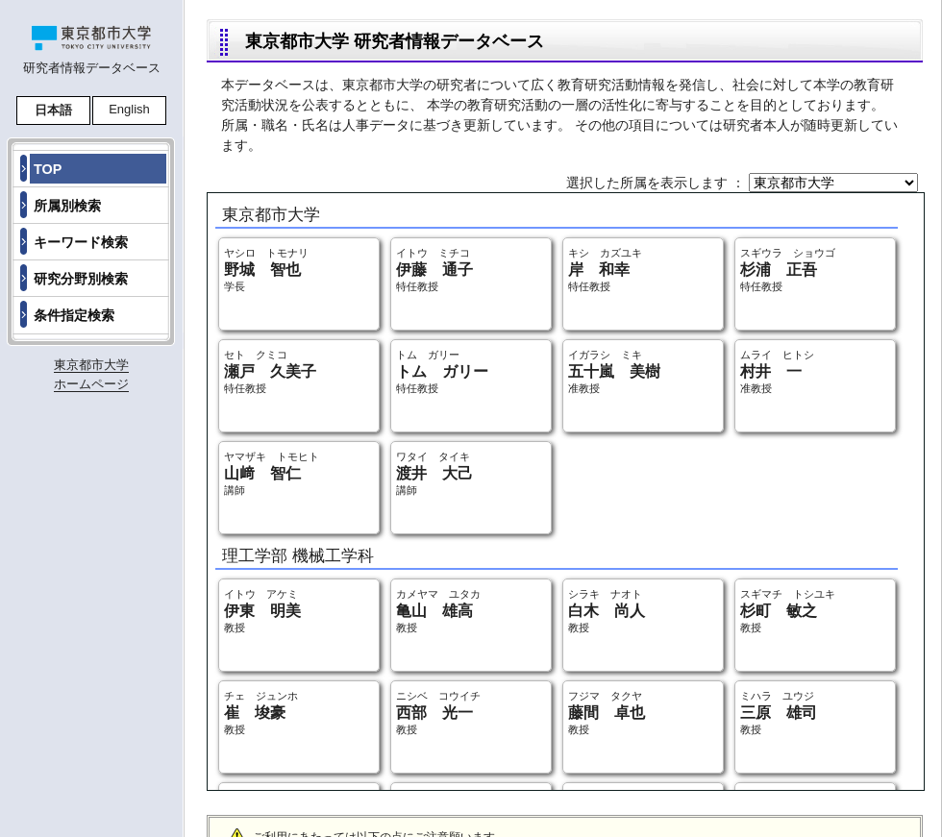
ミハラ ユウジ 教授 (778, 712)
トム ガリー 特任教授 (442, 371)
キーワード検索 (81, 242)
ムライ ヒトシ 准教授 (777, 371)
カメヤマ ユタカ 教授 (438, 610)
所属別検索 (67, 205)
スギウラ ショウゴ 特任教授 (787, 269)
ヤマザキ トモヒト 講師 (271, 473)
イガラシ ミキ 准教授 (614, 371)
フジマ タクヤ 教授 (606, 712)
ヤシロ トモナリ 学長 (266, 269)
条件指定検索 (74, 315)
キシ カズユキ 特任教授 (605, 269)
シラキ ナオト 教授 (606, 610)
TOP (48, 169)
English (129, 109)
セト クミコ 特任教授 (270, 371)
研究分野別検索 (81, 278)
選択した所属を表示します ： (657, 182)
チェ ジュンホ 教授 (261, 712)
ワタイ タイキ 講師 (434, 473)
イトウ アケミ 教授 (262, 610)
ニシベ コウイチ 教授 (438, 712)
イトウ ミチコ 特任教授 (434, 269)
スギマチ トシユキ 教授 (787, 610)
